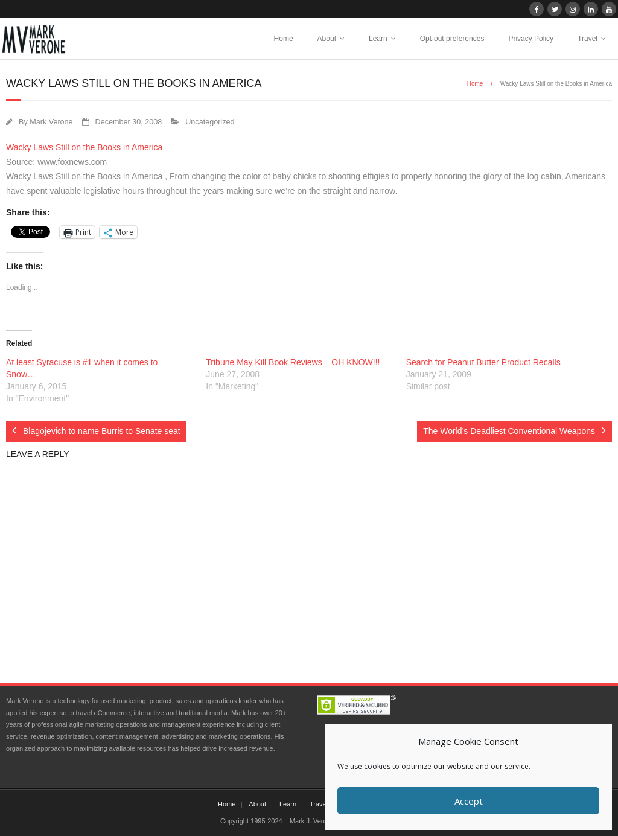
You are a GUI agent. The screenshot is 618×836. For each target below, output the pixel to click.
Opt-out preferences (452, 38)
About (326, 38)
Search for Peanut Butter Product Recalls (483, 362)
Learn (378, 38)
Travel (587, 38)
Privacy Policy (530, 38)
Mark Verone (51, 122)
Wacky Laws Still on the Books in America (84, 147)
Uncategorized (209, 122)
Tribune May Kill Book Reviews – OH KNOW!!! (293, 362)
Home (283, 38)
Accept (468, 801)
